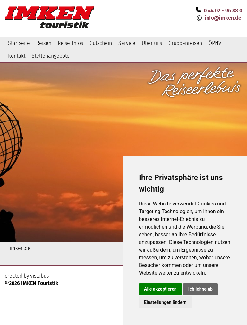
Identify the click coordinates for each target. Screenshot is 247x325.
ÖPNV (215, 43)
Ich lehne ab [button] (200, 289)
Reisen (43, 43)
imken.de (20, 248)
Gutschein (100, 43)
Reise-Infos (70, 43)
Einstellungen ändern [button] (165, 302)
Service (126, 43)
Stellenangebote (51, 56)
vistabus (39, 276)
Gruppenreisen (185, 43)
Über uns (152, 43)
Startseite (19, 43)
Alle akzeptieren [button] (160, 289)
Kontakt (16, 56)
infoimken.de (223, 18)
